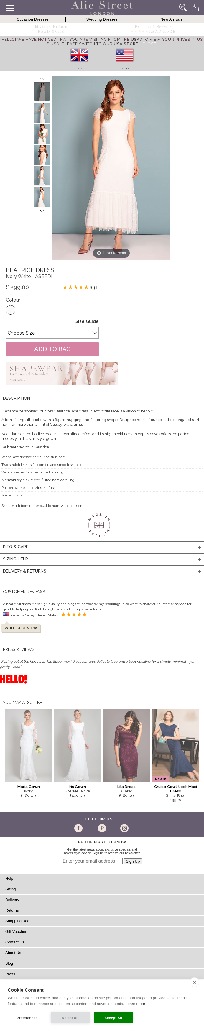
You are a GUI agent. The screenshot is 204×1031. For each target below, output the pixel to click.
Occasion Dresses (33, 19)
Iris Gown (77, 787)
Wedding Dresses (101, 19)
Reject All (70, 1018)
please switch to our (100, 44)
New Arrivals (171, 19)
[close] (194, 982)
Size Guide (87, 321)
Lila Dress (126, 787)
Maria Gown (28, 787)
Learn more (135, 1004)
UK (79, 68)
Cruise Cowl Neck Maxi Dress (175, 789)
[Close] (149, 44)
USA (124, 68)
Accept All (113, 1018)
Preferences (27, 1018)
